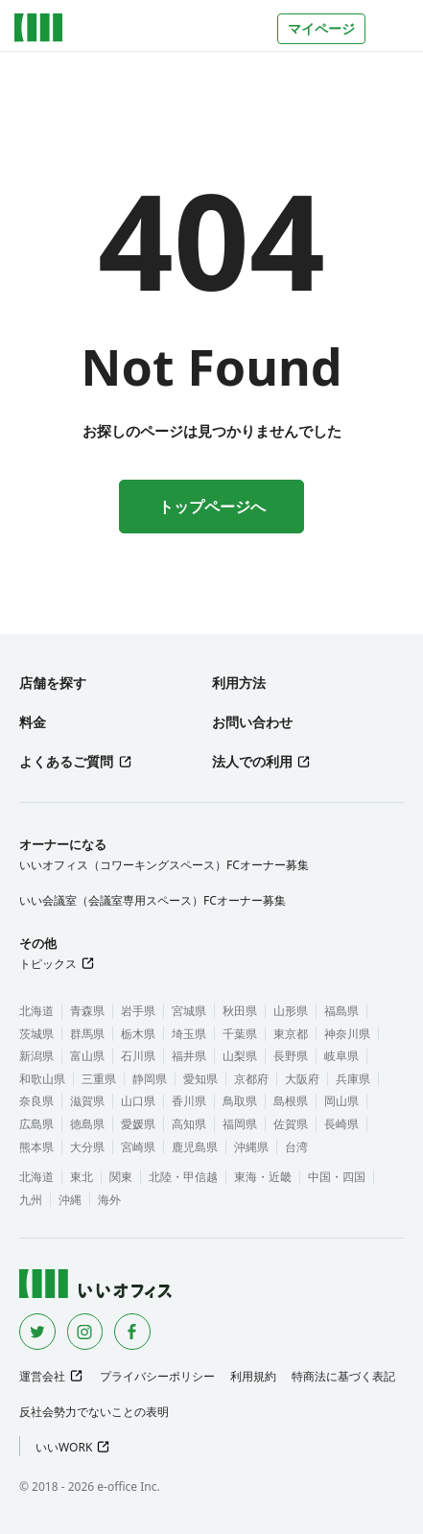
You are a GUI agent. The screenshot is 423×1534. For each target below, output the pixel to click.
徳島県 (87, 1124)
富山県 (87, 1056)
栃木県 (138, 1034)
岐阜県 (341, 1056)
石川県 (138, 1056)
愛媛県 (138, 1124)
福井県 (189, 1056)
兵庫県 (353, 1079)
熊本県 (36, 1147)
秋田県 (240, 1011)
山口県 (138, 1101)
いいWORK (63, 1447)
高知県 (189, 1124)
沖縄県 (251, 1147)
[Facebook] (132, 1331)
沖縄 (70, 1200)
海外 (109, 1200)
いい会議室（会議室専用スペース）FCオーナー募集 (152, 900)
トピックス (48, 964)
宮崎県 (138, 1147)
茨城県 (36, 1034)
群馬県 (87, 1034)
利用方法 (239, 682)
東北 (81, 1176)
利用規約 (253, 1376)
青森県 (87, 1011)
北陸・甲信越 (183, 1176)
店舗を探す (52, 682)
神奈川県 (347, 1034)
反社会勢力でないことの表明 (94, 1412)
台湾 (296, 1147)
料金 (32, 722)
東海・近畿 (263, 1176)
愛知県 (200, 1079)
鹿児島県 (195, 1147)
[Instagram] (85, 1331)
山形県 (290, 1011)
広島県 (36, 1124)
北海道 (36, 1011)
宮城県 (189, 1011)
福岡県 (240, 1124)
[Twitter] (37, 1331)
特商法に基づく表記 (343, 1376)
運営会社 (42, 1376)
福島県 (341, 1011)
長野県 (290, 1056)
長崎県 (341, 1124)
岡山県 (341, 1101)
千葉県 (240, 1034)
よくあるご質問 (66, 761)
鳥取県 (240, 1101)
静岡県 (149, 1079)
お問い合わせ (252, 722)
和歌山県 (42, 1079)
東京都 (290, 1034)
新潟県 (36, 1056)
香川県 (189, 1101)
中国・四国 (336, 1176)
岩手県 (138, 1011)
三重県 (99, 1079)
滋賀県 (87, 1101)
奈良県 (36, 1101)
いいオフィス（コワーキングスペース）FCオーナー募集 (164, 865)
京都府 (251, 1079)
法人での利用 (252, 761)
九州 (30, 1200)
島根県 (290, 1101)
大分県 (87, 1147)
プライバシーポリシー (157, 1376)
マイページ (321, 28)
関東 (120, 1176)
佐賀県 (290, 1124)
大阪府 (302, 1079)
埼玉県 (189, 1034)
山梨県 (240, 1056)
